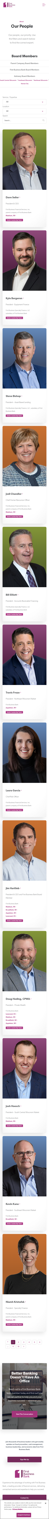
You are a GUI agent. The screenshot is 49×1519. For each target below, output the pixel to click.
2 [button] (18, 1342)
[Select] (24, 102)
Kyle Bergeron (14, 298)
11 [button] (13, 1346)
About (21, 21)
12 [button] (18, 1346)
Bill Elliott (11, 595)
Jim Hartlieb (12, 888)
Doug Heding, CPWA (18, 999)
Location (6, 107)
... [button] (7, 1346)
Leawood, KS (11, 916)
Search (5, 116)
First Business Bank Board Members (24, 70)
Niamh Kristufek (15, 1302)
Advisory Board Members (24, 76)
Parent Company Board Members (24, 63)
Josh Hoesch (13, 1106)
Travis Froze (13, 693)
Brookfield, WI (11, 910)
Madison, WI (10, 216)
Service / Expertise (10, 97)
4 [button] (29, 1342)
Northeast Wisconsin (41, 80)
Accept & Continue (24, 1515)
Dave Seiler (12, 197)
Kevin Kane (12, 1204)
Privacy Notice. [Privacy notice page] (17, 1509)
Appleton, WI (11, 708)
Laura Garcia (13, 790)
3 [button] (23, 1342)
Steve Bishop (13, 396)
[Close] (45, 1503)
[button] (43, 120)
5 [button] (34, 1342)
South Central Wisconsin (8, 80)
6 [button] (39, 1342)
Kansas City (24, 83)
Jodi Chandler (14, 494)
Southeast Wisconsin (25, 80)
